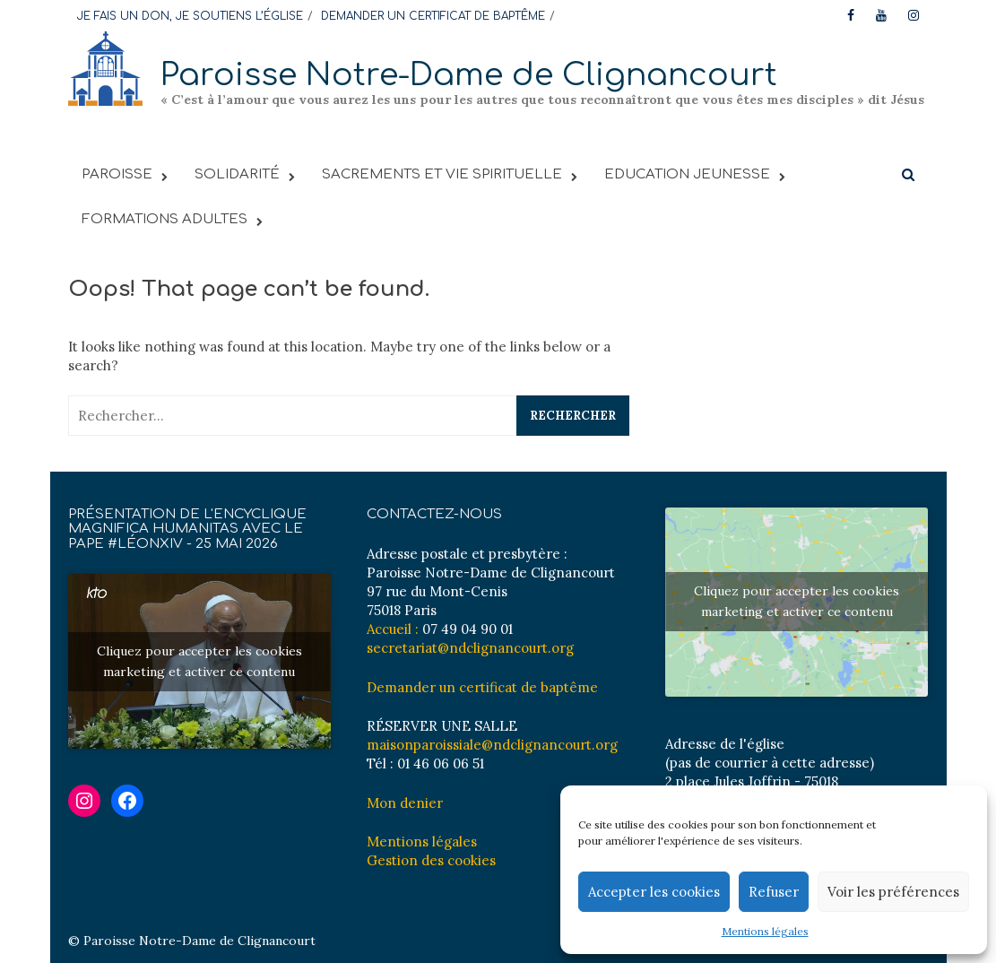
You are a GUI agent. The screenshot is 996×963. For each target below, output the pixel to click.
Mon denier (405, 802)
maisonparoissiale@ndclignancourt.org (492, 744)
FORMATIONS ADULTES (164, 219)
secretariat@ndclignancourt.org (470, 647)
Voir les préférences (893, 891)
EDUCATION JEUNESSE (687, 174)
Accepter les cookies (654, 891)
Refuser (774, 891)
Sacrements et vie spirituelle (442, 174)
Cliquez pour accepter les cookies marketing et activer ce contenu (199, 661)
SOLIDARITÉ (237, 174)
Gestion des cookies (431, 860)
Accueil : (393, 629)
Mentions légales (765, 931)
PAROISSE (117, 174)
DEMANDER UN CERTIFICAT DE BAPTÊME (433, 16)
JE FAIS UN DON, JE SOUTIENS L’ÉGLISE (190, 16)
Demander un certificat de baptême (482, 687)
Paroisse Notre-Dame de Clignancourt (468, 74)
